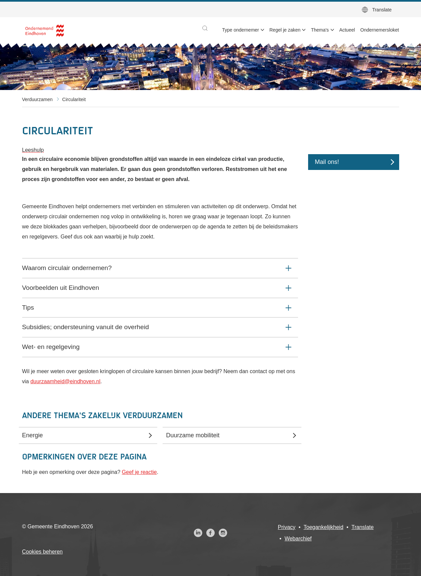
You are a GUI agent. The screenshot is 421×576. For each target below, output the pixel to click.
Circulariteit (74, 99)
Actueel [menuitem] (347, 30)
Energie (32, 435)
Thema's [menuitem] (320, 30)
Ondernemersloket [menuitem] (379, 30)
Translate (382, 9)
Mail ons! (327, 162)
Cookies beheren (42, 552)
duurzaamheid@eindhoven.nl (65, 381)
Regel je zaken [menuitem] (285, 30)
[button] (205, 28)
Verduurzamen (37, 99)
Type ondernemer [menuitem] (240, 30)
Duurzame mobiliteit (192, 435)
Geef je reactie (139, 472)
